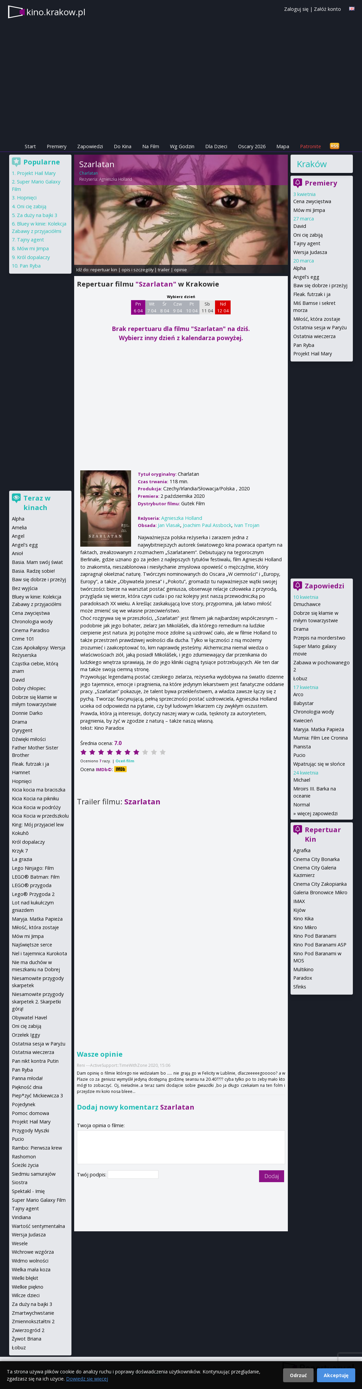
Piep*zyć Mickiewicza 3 (37, 1095)
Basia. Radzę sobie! (33, 571)
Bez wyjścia (25, 588)
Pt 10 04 (192, 307)
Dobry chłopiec (29, 688)
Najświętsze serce (32, 944)
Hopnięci (27, 197)
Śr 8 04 (164, 307)
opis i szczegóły (137, 270)
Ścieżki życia (25, 1165)
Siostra (19, 1182)
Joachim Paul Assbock (207, 525)
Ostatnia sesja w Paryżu (320, 327)
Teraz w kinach (36, 502)
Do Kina (122, 146)
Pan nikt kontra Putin (35, 1061)
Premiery (56, 146)
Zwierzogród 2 (28, 1330)
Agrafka (302, 850)
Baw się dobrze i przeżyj (320, 285)
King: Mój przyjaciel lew (38, 824)
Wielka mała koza (31, 1269)
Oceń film (124, 760)
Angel (18, 536)
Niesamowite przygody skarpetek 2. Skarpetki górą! (38, 1001)
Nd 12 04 (223, 307)
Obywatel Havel (29, 1017)
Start (30, 146)
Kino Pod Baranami (314, 936)
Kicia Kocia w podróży (36, 807)
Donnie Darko (27, 713)
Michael (301, 780)
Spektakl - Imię (28, 1191)
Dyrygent (22, 730)
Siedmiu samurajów (34, 1174)
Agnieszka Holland (115, 179)
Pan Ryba (303, 345)
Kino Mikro (305, 927)
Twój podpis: (92, 1174)
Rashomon (24, 1156)
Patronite (310, 146)
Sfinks (299, 986)
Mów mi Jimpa (309, 210)
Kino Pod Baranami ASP (319, 944)
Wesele (20, 1243)
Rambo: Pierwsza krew (37, 1148)
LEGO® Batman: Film (36, 877)
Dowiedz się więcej (87, 1378)
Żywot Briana (26, 1338)
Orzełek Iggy (26, 1035)
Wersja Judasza (310, 252)
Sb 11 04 (207, 307)
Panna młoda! (27, 1078)
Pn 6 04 (138, 307)
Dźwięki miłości (29, 739)
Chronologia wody (313, 711)
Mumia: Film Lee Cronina (320, 738)
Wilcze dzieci (26, 1295)
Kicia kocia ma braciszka (38, 789)
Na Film (150, 146)
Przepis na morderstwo (319, 637)
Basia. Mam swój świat (37, 562)
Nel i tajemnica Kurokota (39, 953)
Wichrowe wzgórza (33, 1252)
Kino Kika (303, 918)
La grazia (22, 859)
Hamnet (21, 772)
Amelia (19, 527)
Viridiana (21, 1217)
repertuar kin (103, 270)
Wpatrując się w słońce (319, 764)
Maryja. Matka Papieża (318, 729)
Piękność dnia (27, 1087)
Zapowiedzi (90, 146)
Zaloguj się (296, 9)
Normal (301, 804)
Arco (298, 694)
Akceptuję (336, 1375)
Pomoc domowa (30, 1113)
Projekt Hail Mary (312, 353)
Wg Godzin (182, 146)
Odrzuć (298, 1375)
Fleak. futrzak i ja (312, 294)
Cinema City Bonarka (316, 859)
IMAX (299, 901)
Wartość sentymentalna (38, 1226)
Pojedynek (23, 1104)
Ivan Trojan (246, 525)
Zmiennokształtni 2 (33, 1321)
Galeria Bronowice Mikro (320, 892)
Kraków (312, 164)
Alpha (299, 268)
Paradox (302, 978)
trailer (164, 270)
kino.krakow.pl (55, 12)
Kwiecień (303, 720)
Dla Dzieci (216, 146)
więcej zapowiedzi (317, 813)
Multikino (303, 969)
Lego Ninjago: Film (33, 868)
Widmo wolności (30, 1260)
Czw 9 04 (177, 307)
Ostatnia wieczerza (314, 336)
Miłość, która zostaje (316, 319)
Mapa (282, 146)
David (299, 226)
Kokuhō (20, 833)
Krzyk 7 (20, 850)
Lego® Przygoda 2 (33, 894)
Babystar (303, 703)
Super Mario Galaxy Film (39, 1200)
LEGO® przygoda (31, 885)
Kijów (299, 910)
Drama (300, 629)
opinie (180, 270)
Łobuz (300, 678)
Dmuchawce (307, 604)
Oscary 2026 (251, 146)
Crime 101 (23, 638)
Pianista (302, 746)
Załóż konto (327, 9)
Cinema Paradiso (30, 630)
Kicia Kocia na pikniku (35, 798)
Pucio (299, 755)
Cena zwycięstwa (312, 201)
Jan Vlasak (169, 525)
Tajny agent (306, 243)
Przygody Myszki (30, 1130)
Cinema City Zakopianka (320, 884)
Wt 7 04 (151, 307)
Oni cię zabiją (308, 235)
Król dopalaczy (33, 257)
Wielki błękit (25, 1278)
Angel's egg (306, 277)
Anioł (17, 553)
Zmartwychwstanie (33, 1313)
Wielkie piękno (27, 1287)
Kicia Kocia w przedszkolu (40, 816)
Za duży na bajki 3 (37, 215)
